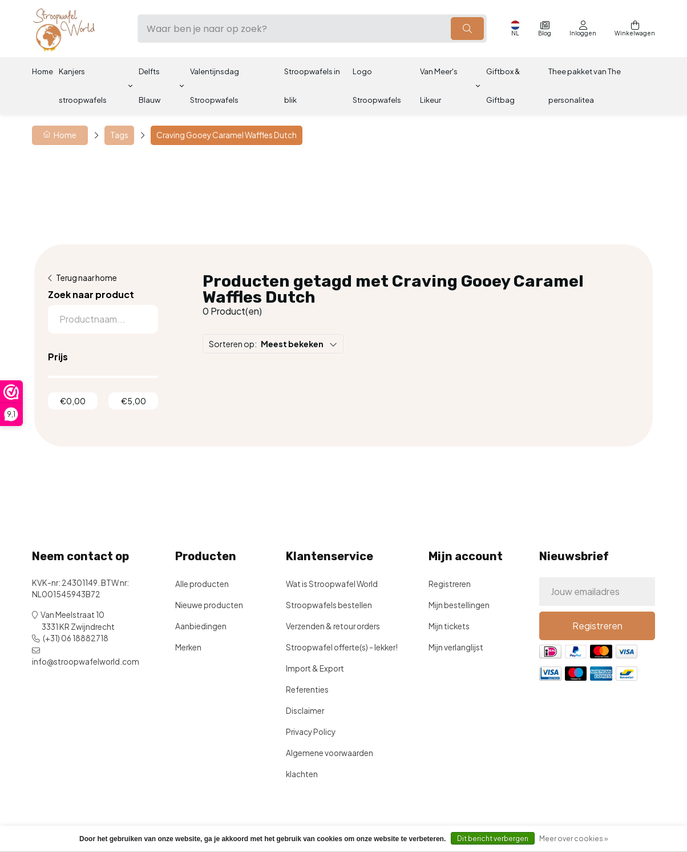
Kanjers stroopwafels (83, 86)
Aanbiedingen (201, 626)
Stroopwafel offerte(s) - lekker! (342, 647)
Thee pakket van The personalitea (584, 86)
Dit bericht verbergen (492, 838)
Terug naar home (86, 278)
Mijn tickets (449, 626)
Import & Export (315, 668)
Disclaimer (305, 711)
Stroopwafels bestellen (329, 605)
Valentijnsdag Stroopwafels (214, 86)
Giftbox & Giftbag (503, 86)
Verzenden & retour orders (333, 626)
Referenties (307, 689)
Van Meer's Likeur (439, 86)
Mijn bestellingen (459, 605)
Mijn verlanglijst (456, 647)
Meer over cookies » (573, 838)
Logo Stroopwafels (377, 86)
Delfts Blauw (149, 86)
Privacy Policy (311, 732)
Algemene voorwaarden (329, 753)
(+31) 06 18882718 (75, 638)
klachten (302, 774)
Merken (188, 647)
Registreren (450, 584)
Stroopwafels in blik (312, 86)
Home (42, 71)
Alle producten (202, 584)
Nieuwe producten (209, 605)
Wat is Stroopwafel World (332, 584)
